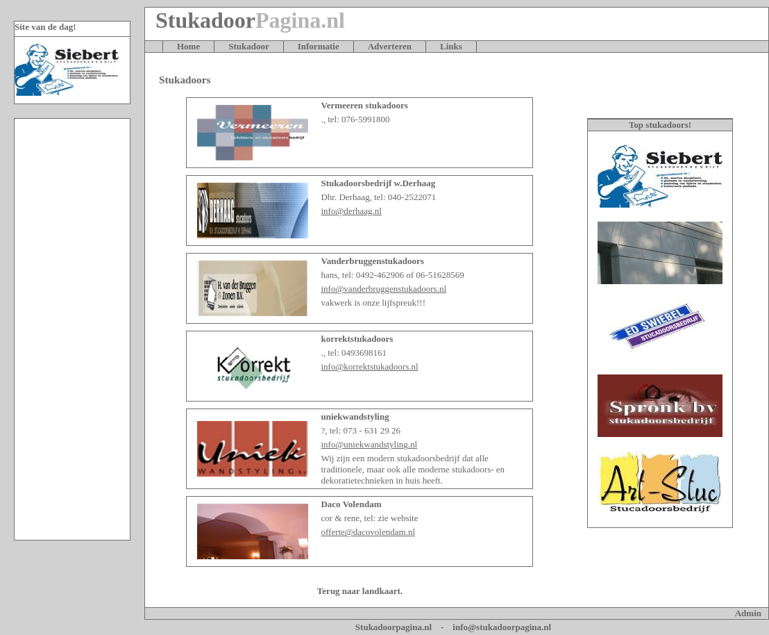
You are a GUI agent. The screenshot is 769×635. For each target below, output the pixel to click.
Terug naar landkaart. (360, 591)
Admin (748, 613)
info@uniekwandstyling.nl (369, 444)
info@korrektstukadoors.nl (369, 366)
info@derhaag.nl (351, 211)
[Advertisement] (72, 329)
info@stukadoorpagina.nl (502, 627)
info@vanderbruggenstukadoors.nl (383, 288)
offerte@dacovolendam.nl (368, 532)
